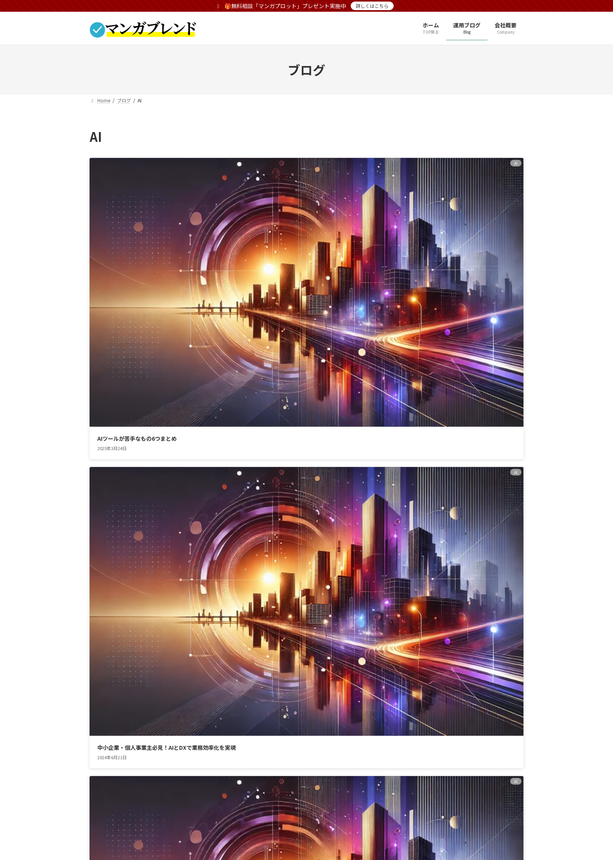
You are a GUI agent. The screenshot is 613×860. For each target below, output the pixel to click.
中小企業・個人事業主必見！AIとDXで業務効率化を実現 (304, 258)
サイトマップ (188, 724)
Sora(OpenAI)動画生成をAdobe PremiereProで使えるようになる (156, 394)
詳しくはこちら (372, 5)
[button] (354, 629)
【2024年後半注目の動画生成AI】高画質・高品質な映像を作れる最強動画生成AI (452, 258)
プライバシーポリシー (126, 724)
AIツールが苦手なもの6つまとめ (137, 254)
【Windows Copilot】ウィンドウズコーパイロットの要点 (304, 394)
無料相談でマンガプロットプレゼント (269, 724)
